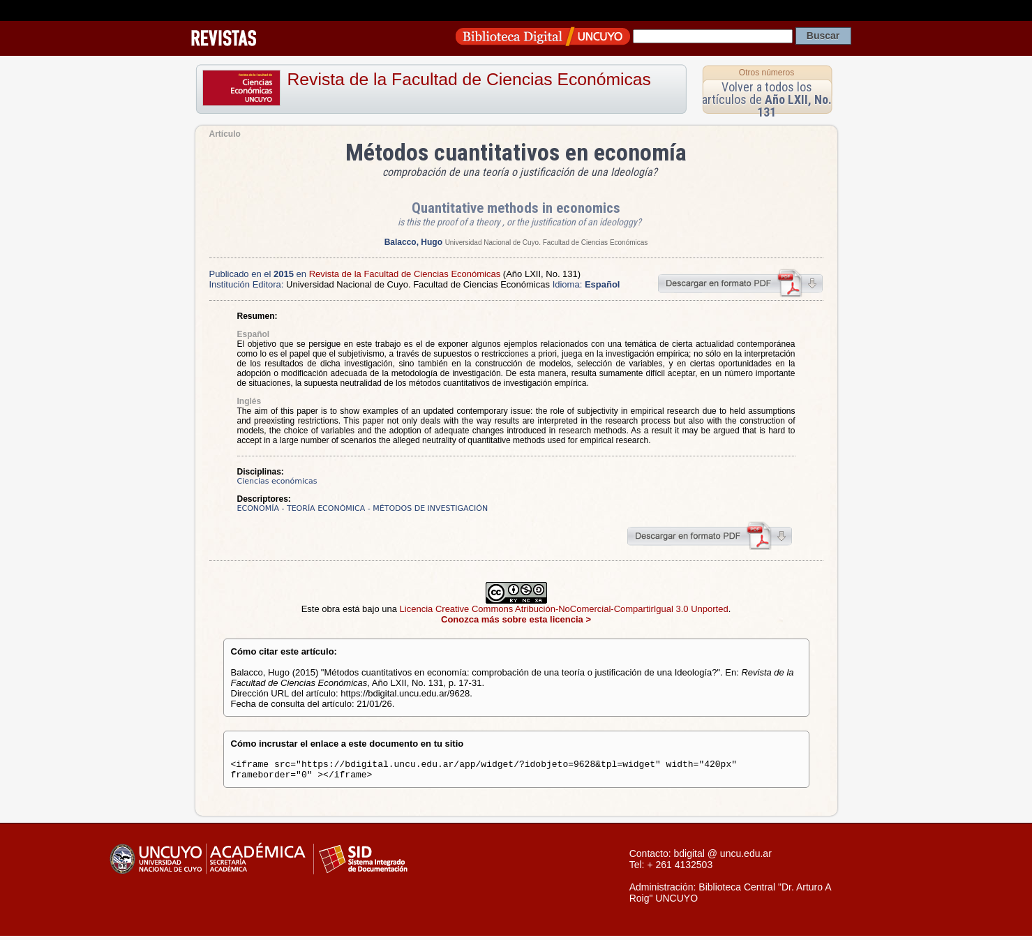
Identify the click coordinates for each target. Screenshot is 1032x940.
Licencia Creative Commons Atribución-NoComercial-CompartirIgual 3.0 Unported (564, 609)
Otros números (766, 72)
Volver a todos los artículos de (767, 99)
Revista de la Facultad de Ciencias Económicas (469, 79)
